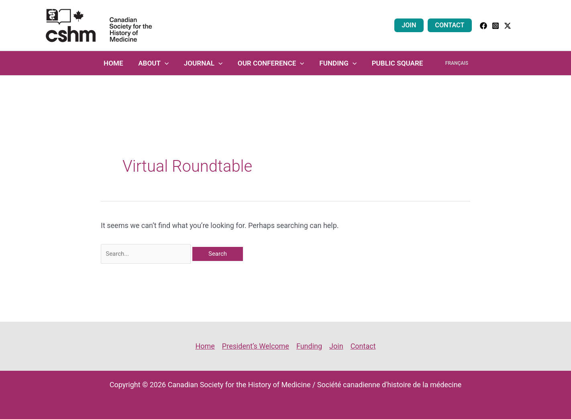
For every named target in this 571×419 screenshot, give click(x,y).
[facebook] (483, 25)
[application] (169, 63)
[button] (522, 26)
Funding (338, 63)
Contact (450, 25)
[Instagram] (495, 25)
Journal (205, 63)
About (157, 63)
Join (411, 25)
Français (452, 63)
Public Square (396, 63)
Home (118, 63)
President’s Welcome (255, 346)
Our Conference (272, 63)
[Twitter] (507, 25)
